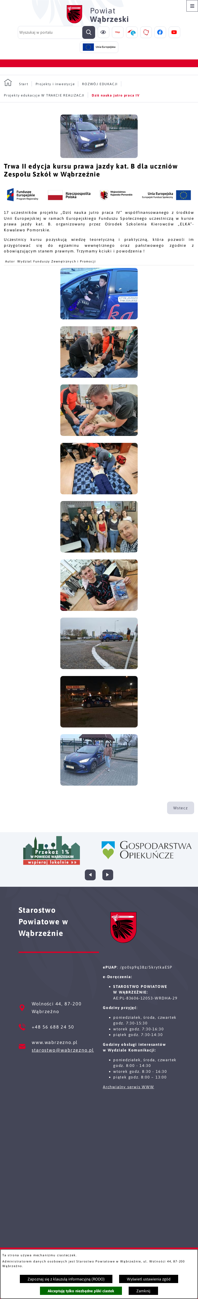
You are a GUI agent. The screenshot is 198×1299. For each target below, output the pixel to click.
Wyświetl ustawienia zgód (148, 1279)
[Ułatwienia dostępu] (103, 32)
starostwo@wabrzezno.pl (63, 1050)
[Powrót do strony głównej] (16, 82)
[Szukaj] (88, 32)
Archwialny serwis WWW (128, 1087)
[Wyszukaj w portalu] (56, 32)
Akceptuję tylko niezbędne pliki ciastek (81, 1291)
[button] (99, 156)
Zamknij (143, 1291)
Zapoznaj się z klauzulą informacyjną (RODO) (66, 1279)
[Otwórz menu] (192, 6)
